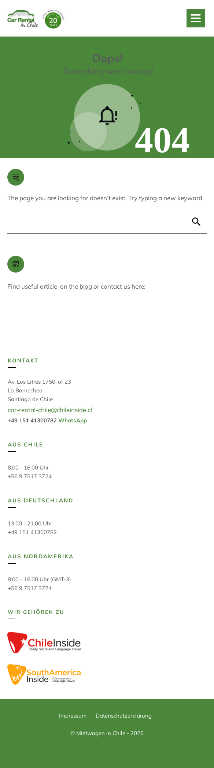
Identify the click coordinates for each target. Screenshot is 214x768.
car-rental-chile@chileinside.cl (50, 410)
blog (86, 286)
